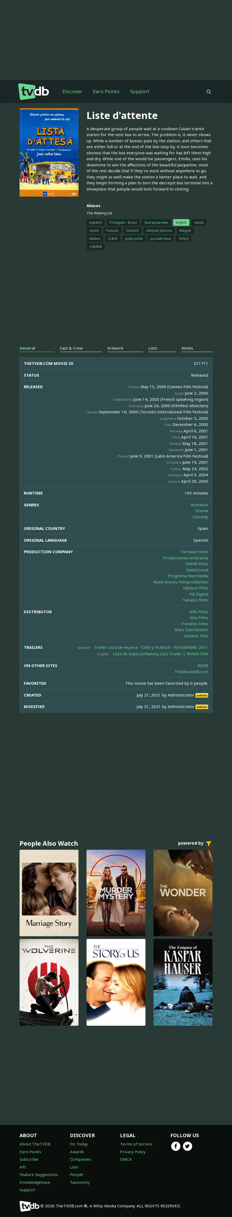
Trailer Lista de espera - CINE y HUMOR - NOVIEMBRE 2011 (151, 647)
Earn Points (106, 91)
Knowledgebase (35, 1182)
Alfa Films (199, 611)
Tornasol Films (194, 551)
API (23, 1167)
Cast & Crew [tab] (71, 348)
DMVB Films (196, 563)
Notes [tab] (187, 348)
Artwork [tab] (115, 348)
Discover (72, 91)
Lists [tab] (152, 348)
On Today (79, 1144)
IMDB (202, 665)
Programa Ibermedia (188, 575)
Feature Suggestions (39, 1174)
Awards (77, 1151)
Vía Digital (198, 594)
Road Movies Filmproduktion (181, 582)
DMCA (126, 1159)
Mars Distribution (191, 629)
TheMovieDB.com (191, 671)
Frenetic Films (194, 623)
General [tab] (27, 348)
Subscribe (29, 1159)
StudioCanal (197, 569)
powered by (195, 843)
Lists (74, 1167)
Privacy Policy (133, 1151)
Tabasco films (195, 587)
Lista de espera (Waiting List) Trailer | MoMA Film (160, 653)
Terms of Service (136, 1144)
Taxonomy (80, 1182)
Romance (199, 504)
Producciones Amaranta (185, 557)
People (76, 1174)
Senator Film (196, 635)
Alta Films (199, 617)
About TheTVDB (35, 1144)
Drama (201, 510)
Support (139, 91)
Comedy (200, 516)
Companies (80, 1159)
